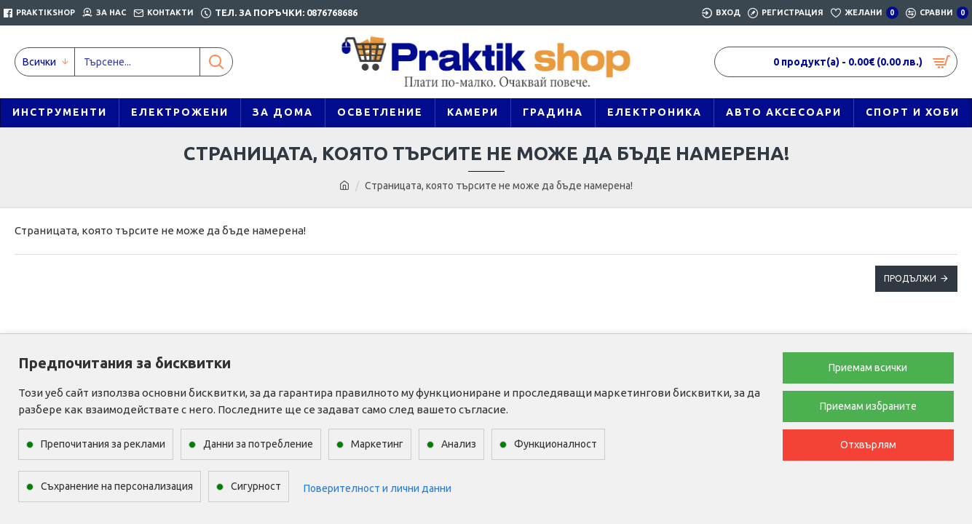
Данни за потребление (258, 444)
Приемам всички (868, 367)
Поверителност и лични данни (377, 488)
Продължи (910, 278)
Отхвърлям (868, 444)
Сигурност (256, 486)
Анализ (458, 444)
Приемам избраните (868, 406)
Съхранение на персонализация (117, 486)
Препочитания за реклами (103, 444)
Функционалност (555, 444)
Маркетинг (377, 444)
